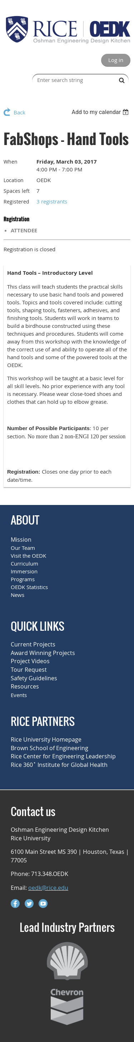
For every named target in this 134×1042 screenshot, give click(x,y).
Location (14, 180)
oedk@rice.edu (48, 888)
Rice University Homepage (46, 739)
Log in (115, 59)
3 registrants (51, 201)
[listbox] (100, 112)
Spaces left (17, 190)
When (11, 161)
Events (19, 694)
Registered (16, 201)
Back (19, 112)
